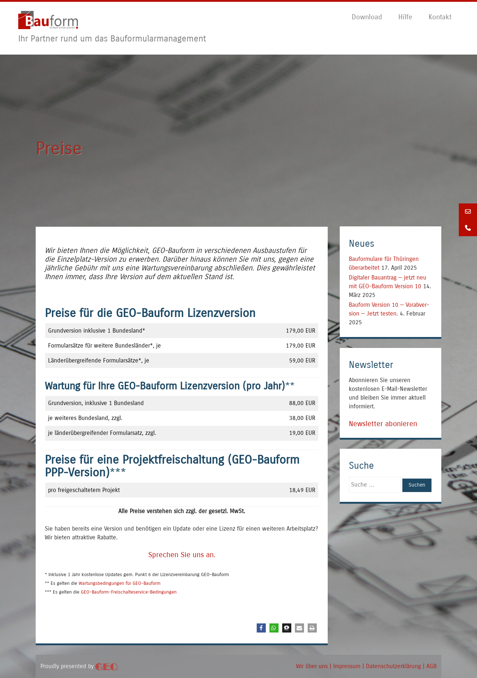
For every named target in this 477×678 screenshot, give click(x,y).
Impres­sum (346, 666)
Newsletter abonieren (383, 424)
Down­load (367, 17)
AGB (431, 666)
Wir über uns (312, 666)
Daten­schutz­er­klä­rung (393, 666)
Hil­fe (405, 17)
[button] (261, 628)
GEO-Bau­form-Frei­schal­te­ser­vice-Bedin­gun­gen (129, 592)
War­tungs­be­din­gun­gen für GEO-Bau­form (120, 583)
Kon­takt (440, 17)
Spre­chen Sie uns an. (182, 555)
